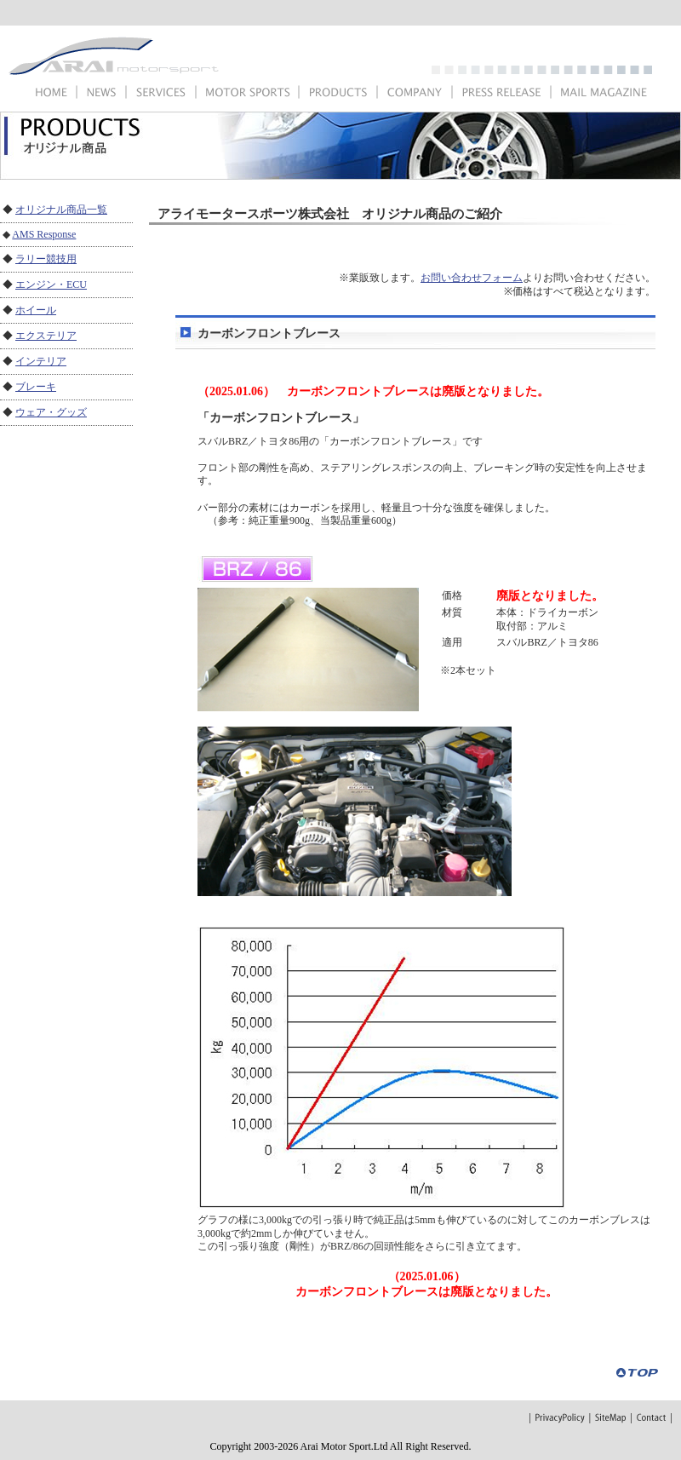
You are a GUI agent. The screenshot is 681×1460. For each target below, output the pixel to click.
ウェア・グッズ (51, 412)
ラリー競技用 (46, 259)
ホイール (35, 310)
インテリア (40, 361)
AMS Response (44, 234)
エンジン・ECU (51, 284)
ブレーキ (35, 387)
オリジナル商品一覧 (61, 210)
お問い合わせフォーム (472, 278)
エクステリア (46, 336)
